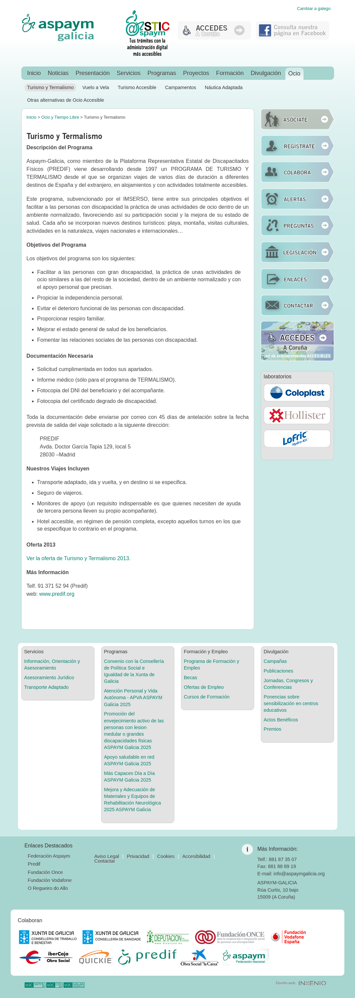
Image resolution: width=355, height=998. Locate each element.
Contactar (104, 861)
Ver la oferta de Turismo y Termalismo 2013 (78, 558)
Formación (230, 73)
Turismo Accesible (137, 87)
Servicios (128, 73)
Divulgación (266, 73)
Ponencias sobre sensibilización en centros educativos (291, 703)
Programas (161, 73)
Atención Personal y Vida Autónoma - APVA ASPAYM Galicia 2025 (133, 697)
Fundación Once (45, 872)
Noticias (58, 73)
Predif (34, 864)
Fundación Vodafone (50, 880)
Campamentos (180, 87)
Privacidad (138, 856)
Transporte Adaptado (46, 687)
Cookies (165, 856)
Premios (272, 729)
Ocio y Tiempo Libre (60, 117)
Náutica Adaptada (224, 87)
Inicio (34, 73)
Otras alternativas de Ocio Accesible (65, 100)
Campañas (275, 661)
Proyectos (196, 73)
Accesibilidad (196, 856)
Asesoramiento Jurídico (49, 677)
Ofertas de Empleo (204, 687)
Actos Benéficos (281, 719)
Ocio (294, 73)
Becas (190, 677)
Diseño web (285, 983)
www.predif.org (57, 594)
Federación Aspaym (49, 856)
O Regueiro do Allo (48, 888)
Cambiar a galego (313, 9)
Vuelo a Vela (95, 87)
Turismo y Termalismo (50, 87)
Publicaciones (278, 671)
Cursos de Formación (207, 696)
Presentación (93, 73)
